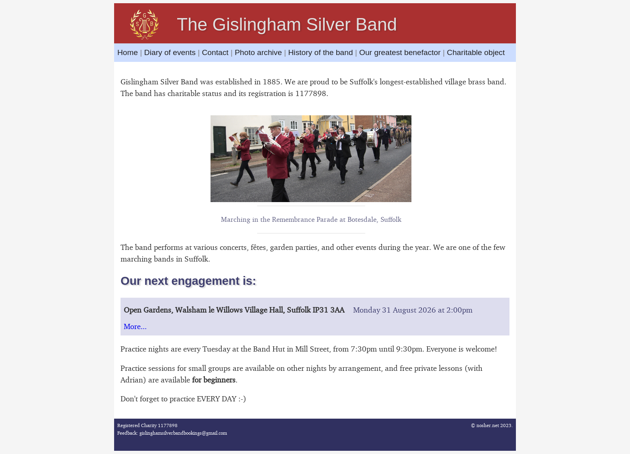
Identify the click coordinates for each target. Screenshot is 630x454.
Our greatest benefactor (400, 52)
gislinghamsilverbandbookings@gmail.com (183, 433)
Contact (215, 52)
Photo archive (258, 52)
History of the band (320, 52)
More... (135, 326)
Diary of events (170, 52)
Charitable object (476, 52)
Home (128, 52)
